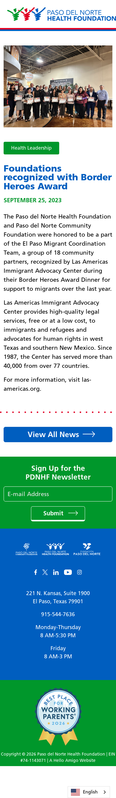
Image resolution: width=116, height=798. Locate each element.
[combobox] (89, 792)
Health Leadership (31, 148)
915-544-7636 (58, 614)
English (84, 792)
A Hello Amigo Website (72, 760)
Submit (54, 513)
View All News (53, 434)
